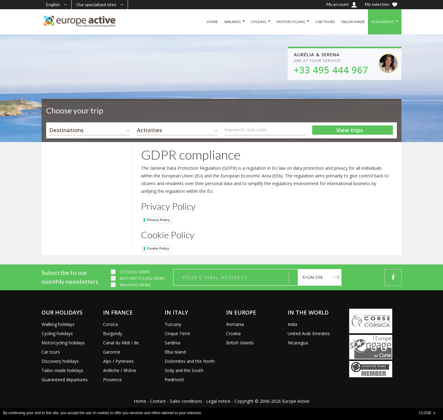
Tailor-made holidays (62, 370)
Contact (158, 401)
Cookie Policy (158, 248)
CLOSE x (427, 413)
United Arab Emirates (309, 333)
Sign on (312, 277)
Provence (112, 379)
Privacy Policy (158, 220)
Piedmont (174, 379)
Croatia (233, 333)
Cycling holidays (57, 333)
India (292, 324)
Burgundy (112, 333)
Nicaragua (298, 343)
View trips (349, 130)
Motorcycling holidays (63, 343)
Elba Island (175, 352)
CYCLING (258, 21)
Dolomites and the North (190, 361)
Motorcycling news (142, 278)
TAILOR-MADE (353, 21)
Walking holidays (58, 324)
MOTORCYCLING (291, 21)
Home (140, 401)
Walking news (135, 284)
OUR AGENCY (382, 21)
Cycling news (135, 272)
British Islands (240, 343)
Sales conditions (186, 401)
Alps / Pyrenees (118, 361)
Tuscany (173, 324)
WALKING (232, 21)
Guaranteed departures (65, 379)
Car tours (51, 352)
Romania (235, 324)
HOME (212, 21)
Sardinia (172, 343)
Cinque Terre (177, 333)
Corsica (110, 324)
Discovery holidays (60, 361)
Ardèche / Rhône (119, 370)
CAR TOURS (325, 21)
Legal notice (218, 401)
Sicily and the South (184, 370)
